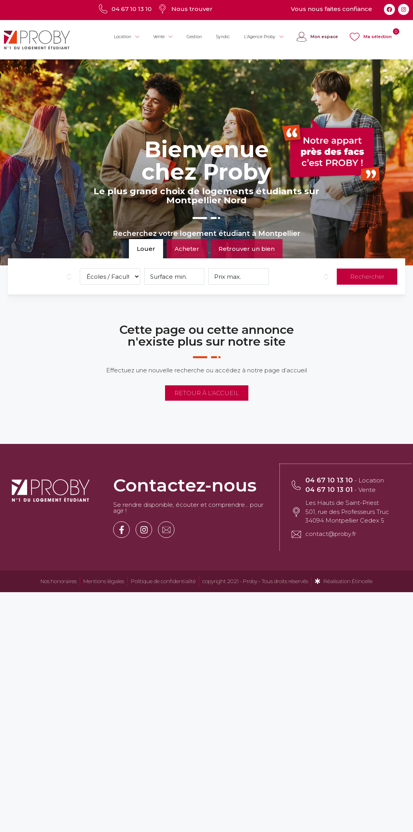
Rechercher (367, 276)
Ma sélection (377, 36)
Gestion (194, 36)
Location (126, 37)
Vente (163, 37)
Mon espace (324, 36)
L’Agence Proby (263, 37)
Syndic (223, 36)
